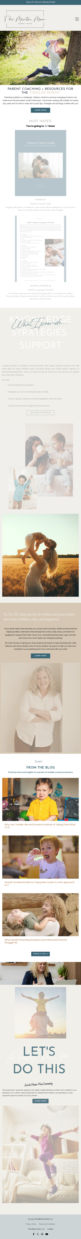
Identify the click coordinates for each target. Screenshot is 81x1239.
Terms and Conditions (47, 1224)
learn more (40, 1101)
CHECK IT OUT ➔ (40, 954)
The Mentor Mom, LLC (36, 1229)
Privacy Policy (31, 1224)
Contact (50, 1229)
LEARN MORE (40, 110)
